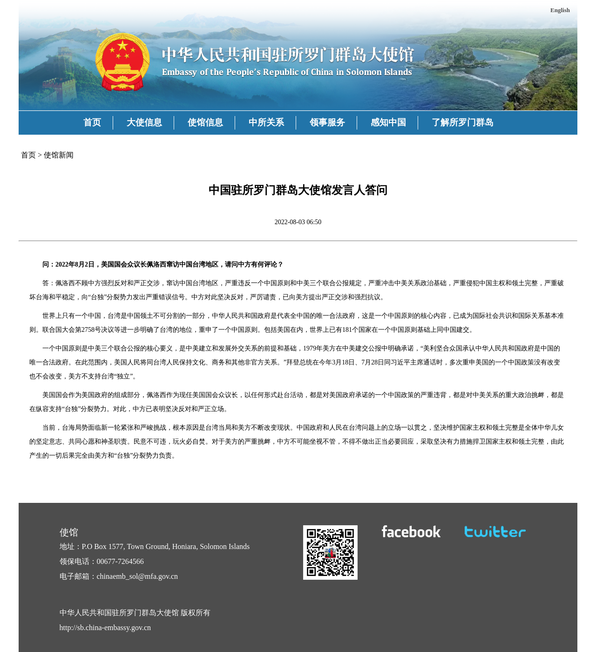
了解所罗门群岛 (463, 122)
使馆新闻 (59, 155)
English (560, 10)
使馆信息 (205, 122)
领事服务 (327, 122)
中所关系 (266, 122)
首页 (92, 122)
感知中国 (388, 122)
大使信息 (144, 122)
